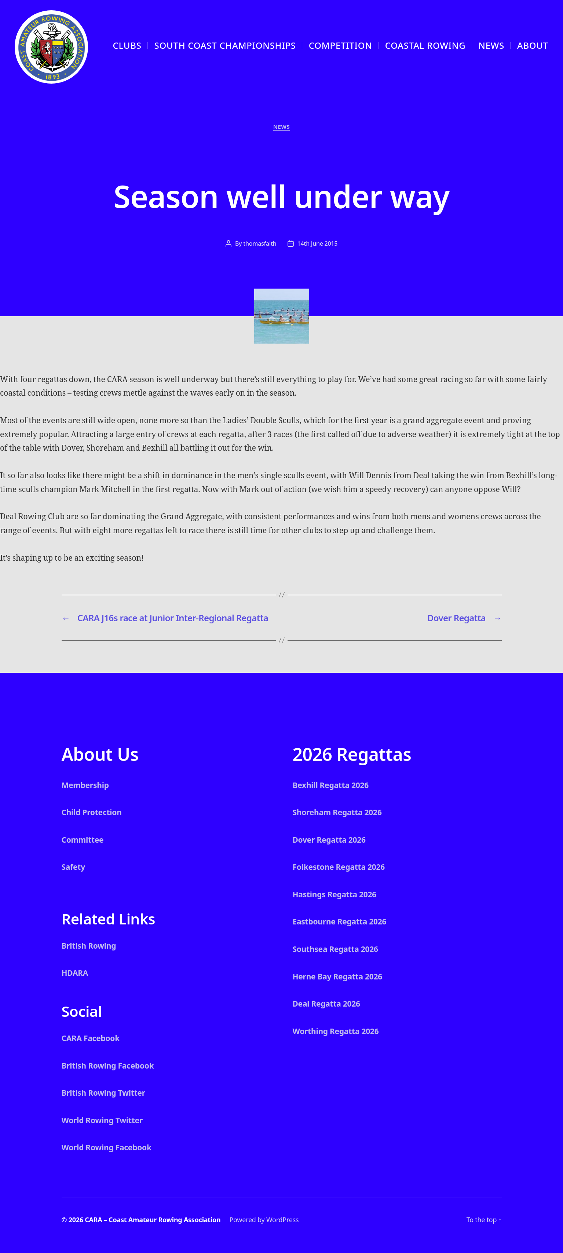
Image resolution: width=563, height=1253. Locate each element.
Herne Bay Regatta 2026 (338, 976)
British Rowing (89, 946)
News (491, 45)
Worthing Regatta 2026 (336, 1031)
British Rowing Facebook (108, 1065)
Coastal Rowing (425, 45)
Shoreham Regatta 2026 (337, 812)
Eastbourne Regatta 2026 (340, 921)
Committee (83, 840)
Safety (73, 867)
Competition (340, 45)
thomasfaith (259, 243)
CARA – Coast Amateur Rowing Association (152, 1219)
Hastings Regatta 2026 (335, 894)
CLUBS (127, 45)
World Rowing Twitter (102, 1120)
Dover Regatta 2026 (329, 840)
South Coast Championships (225, 45)
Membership (85, 785)
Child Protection (92, 812)
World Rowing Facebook (106, 1147)
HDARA (75, 973)
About (532, 45)
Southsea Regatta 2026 (335, 949)
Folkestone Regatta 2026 (339, 867)
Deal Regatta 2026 (326, 1004)
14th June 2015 (317, 243)
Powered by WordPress (264, 1219)
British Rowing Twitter (103, 1093)
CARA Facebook (91, 1038)
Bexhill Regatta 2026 (331, 785)
